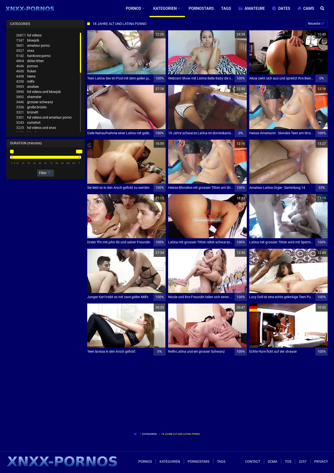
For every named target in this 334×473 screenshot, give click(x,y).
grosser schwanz (34, 102)
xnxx (25, 50)
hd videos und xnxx (36, 127)
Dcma (272, 461)
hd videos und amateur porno (44, 117)
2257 (303, 461)
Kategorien (149, 434)
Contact (252, 461)
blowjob (27, 40)
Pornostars (198, 461)
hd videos (29, 35)
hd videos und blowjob (38, 91)
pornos (27, 66)
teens (25, 76)
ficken (26, 71)
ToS (288, 461)
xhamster (29, 97)
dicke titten (30, 61)
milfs (25, 81)
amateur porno (33, 45)
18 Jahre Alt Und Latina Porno (180, 434)
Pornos (145, 461)
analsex (27, 86)
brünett (27, 112)
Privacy (321, 461)
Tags (221, 461)
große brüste (31, 107)
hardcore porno (33, 55)
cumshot (28, 122)
